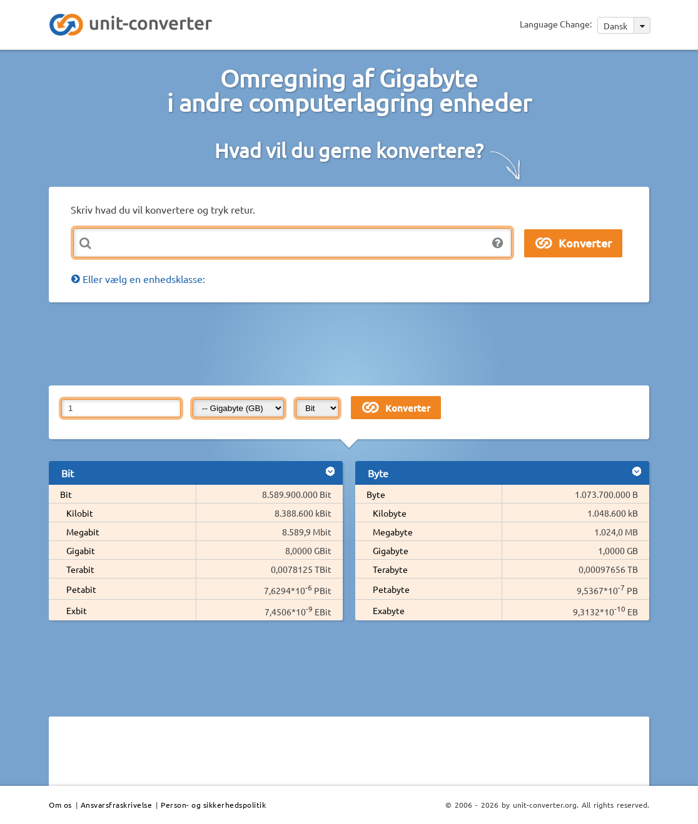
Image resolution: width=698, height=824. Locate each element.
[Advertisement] (352, 343)
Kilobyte (390, 513)
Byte (376, 494)
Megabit (82, 531)
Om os (60, 805)
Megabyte (393, 531)
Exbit (76, 610)
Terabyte (390, 569)
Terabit (80, 569)
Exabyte (389, 610)
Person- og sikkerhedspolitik (213, 805)
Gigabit (80, 550)
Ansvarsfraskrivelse (117, 805)
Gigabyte (390, 550)
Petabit (81, 589)
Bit (66, 494)
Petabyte (391, 589)
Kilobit (79, 513)
